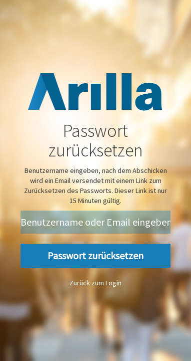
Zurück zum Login (96, 282)
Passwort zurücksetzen (96, 255)
